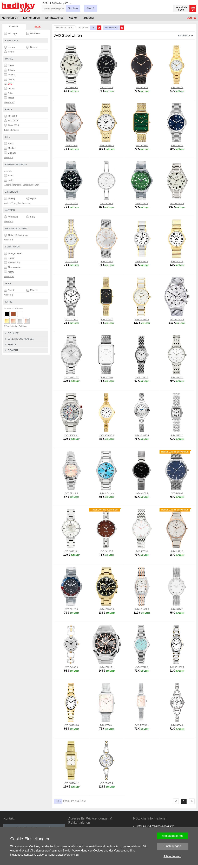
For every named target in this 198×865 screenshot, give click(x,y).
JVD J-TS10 (71, 145)
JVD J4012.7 (141, 261)
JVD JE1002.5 (107, 609)
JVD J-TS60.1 (107, 725)
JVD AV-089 (177, 493)
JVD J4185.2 (106, 551)
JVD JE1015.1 (107, 667)
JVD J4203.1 (177, 435)
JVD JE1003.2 (71, 435)
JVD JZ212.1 (141, 667)
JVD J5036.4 (106, 783)
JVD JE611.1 (71, 87)
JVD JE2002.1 (177, 203)
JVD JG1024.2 (142, 319)
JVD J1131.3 (177, 145)
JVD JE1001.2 (177, 319)
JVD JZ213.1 (141, 377)
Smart (38, 26)
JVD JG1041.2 (71, 783)
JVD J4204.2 (177, 725)
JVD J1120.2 (71, 203)
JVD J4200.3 (71, 667)
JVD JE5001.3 (107, 145)
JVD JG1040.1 (142, 435)
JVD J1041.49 (107, 493)
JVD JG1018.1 (71, 551)
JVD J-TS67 (142, 145)
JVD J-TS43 (107, 261)
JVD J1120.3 (141, 203)
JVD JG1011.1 (71, 377)
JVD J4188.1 (106, 203)
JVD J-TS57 (107, 319)
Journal (191, 17)
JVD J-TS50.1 (142, 725)
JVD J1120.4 (71, 609)
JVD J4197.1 (71, 319)
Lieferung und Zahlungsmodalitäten (155, 826)
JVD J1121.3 (177, 551)
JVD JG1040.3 (106, 435)
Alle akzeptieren (172, 835)
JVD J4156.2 (141, 493)
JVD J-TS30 (142, 551)
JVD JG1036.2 (177, 667)
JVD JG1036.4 (71, 725)
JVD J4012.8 (177, 261)
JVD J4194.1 (177, 609)
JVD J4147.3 (71, 261)
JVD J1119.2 (106, 87)
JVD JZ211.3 (71, 493)
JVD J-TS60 (107, 377)
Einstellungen (172, 846)
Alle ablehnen (172, 856)
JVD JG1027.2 (142, 609)
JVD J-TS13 (142, 87)
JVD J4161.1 (177, 377)
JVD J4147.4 (177, 87)
